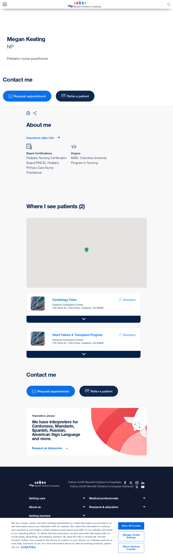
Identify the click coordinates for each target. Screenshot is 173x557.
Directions (126, 299)
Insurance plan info (40, 138)
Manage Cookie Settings (131, 536)
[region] (86, 537)
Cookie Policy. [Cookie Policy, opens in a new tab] (28, 546)
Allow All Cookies (131, 525)
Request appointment (27, 96)
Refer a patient (75, 96)
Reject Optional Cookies (131, 548)
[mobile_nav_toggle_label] (5, 4)
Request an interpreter (47, 448)
